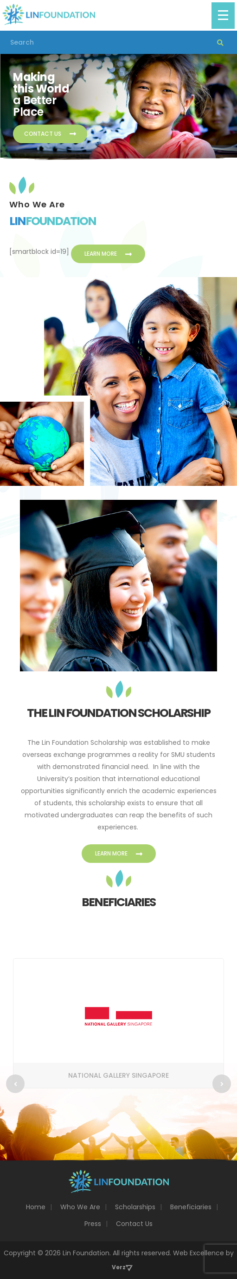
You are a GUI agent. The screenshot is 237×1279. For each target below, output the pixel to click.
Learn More (108, 254)
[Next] (221, 1083)
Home (35, 1207)
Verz (119, 1267)
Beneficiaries (190, 1207)
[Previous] (15, 1083)
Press (92, 1223)
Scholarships (135, 1207)
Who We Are (80, 1207)
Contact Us (50, 134)
